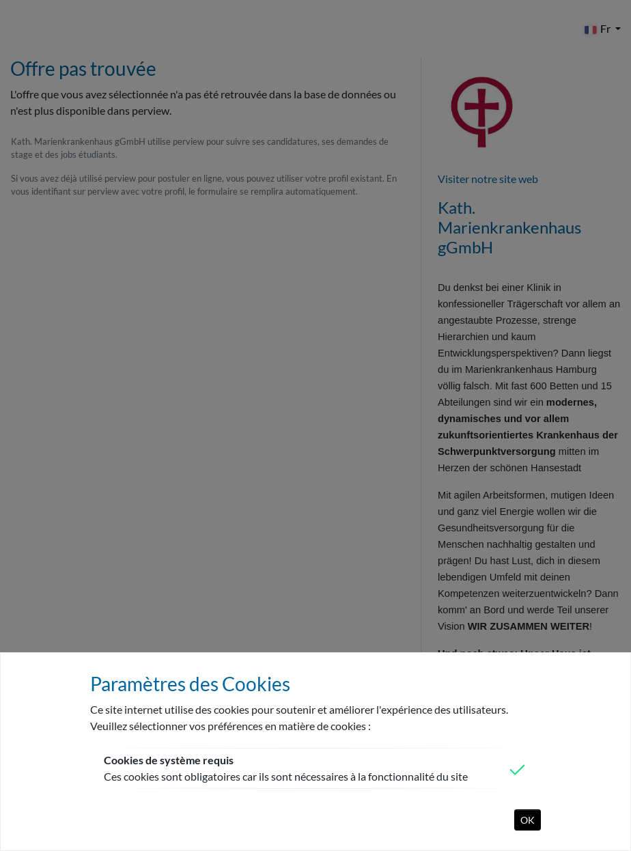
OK (527, 820)
